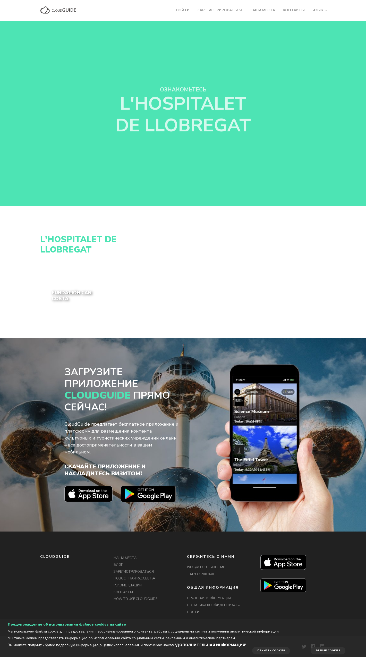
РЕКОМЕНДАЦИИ (128, 585)
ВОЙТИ (183, 10)
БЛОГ (118, 564)
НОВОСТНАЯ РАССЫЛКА (134, 578)
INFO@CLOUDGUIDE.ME (206, 567)
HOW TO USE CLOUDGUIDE (135, 599)
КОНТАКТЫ (294, 10)
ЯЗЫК (317, 10)
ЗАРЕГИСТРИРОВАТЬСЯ (219, 10)
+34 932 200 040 (200, 574)
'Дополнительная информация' (210, 645)
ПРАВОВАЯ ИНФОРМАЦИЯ (209, 598)
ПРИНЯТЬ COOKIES (271, 650)
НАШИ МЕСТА (262, 10)
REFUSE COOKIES (328, 650)
